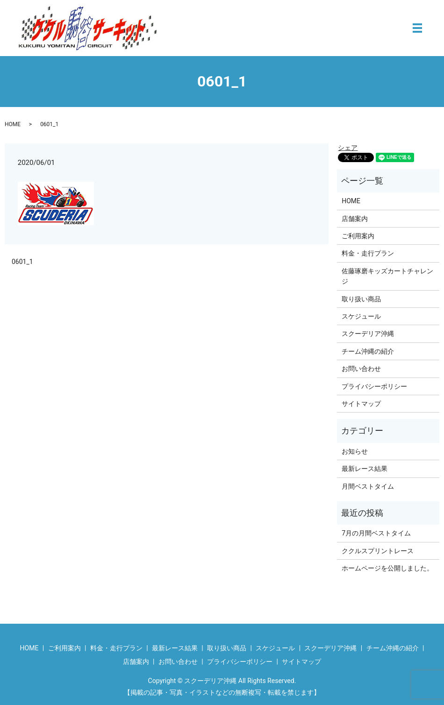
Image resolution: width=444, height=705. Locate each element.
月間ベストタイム (368, 486)
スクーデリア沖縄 (368, 333)
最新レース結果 (364, 468)
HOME (13, 124)
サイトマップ (361, 403)
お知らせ (355, 451)
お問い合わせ (361, 368)
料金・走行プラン (368, 253)
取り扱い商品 (361, 299)
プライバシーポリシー (374, 386)
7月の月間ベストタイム (376, 533)
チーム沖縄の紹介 (368, 351)
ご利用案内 (358, 236)
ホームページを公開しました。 (387, 568)
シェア (348, 147)
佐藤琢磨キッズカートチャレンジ (387, 276)
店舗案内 (355, 218)
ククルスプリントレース (378, 551)
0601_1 (22, 261)
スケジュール (361, 316)
